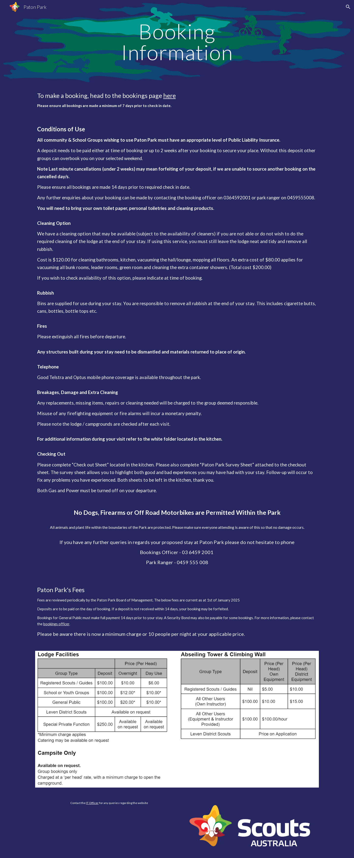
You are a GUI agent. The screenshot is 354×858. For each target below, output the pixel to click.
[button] (348, 7)
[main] (177, 42)
